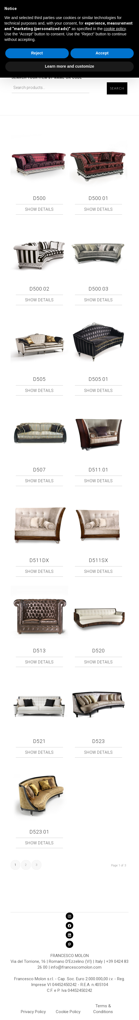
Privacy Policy (33, 1011)
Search (117, 88)
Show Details (39, 209)
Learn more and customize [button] (69, 66)
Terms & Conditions (103, 1006)
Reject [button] (37, 53)
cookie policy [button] (115, 29)
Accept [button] (101, 53)
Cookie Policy (68, 1011)
